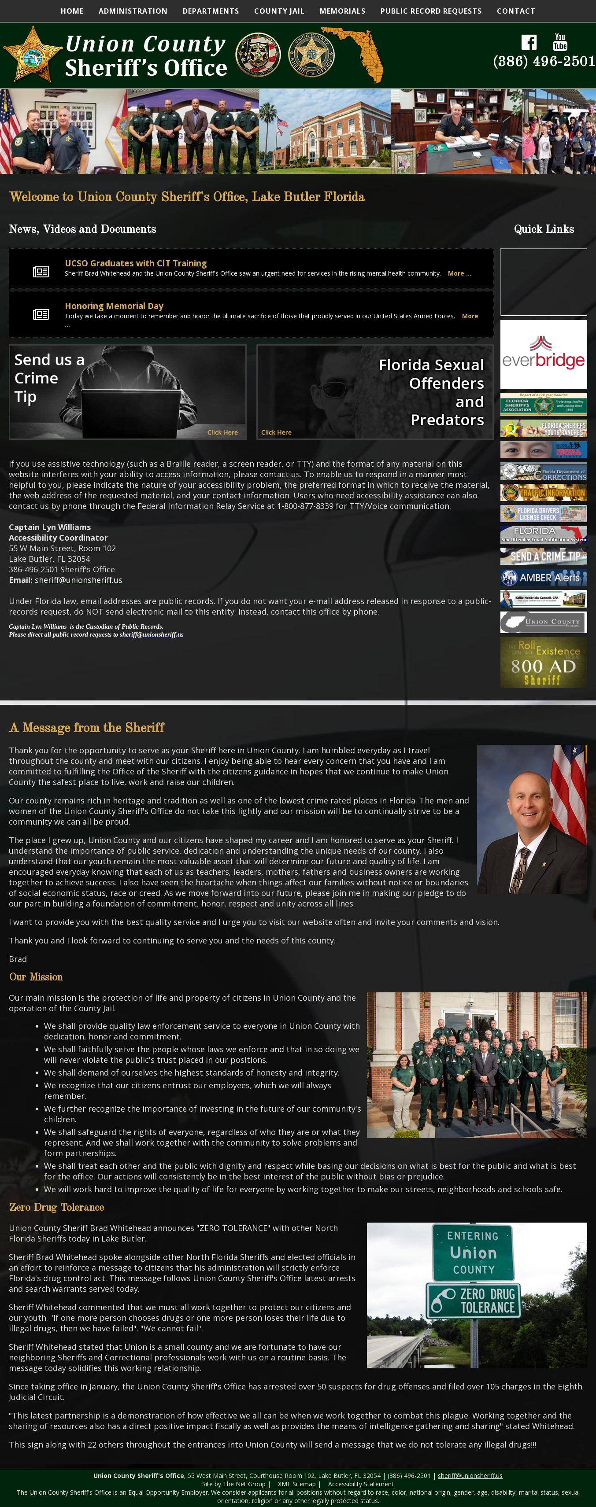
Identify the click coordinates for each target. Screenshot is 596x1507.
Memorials (343, 11)
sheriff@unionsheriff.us (470, 1475)
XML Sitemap (297, 1484)
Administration (133, 11)
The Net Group (244, 1484)
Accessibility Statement (361, 1484)
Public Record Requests (431, 11)
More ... (459, 273)
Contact (516, 11)
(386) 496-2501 (544, 62)
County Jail (279, 11)
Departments (211, 11)
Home (72, 11)
